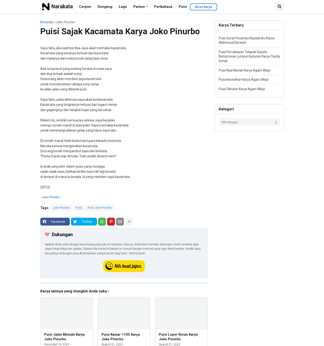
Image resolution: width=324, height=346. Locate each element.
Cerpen (85, 7)
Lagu (123, 7)
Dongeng (105, 7)
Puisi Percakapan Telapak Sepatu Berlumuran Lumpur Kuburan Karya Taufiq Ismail (249, 56)
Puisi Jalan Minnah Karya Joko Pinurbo (64, 336)
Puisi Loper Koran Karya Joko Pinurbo (178, 336)
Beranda (46, 22)
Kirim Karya (203, 7)
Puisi (183, 7)
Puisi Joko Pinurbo (99, 207)
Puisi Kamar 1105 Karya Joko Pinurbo (121, 336)
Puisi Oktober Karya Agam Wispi (242, 89)
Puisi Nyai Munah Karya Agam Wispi (244, 70)
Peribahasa (163, 7)
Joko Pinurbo (65, 22)
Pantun (139, 7)
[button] (279, 6)
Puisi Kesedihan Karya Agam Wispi (244, 79)
